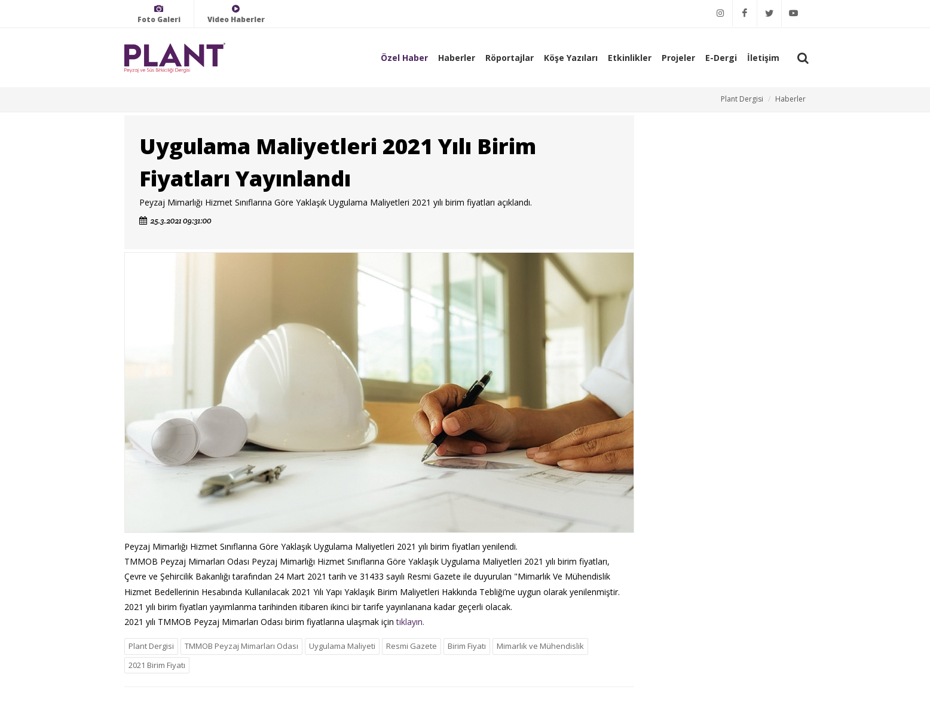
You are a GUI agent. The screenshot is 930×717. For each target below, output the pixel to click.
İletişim (763, 57)
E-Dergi (721, 57)
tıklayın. (410, 621)
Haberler (456, 57)
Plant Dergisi (742, 99)
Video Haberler (236, 14)
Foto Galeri (159, 14)
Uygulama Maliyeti (342, 646)
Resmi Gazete (411, 646)
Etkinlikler (629, 57)
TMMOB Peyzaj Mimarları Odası (241, 646)
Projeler (678, 57)
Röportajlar (509, 57)
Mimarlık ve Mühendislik (540, 646)
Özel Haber (404, 57)
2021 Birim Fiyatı (157, 665)
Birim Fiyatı (467, 646)
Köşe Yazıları (571, 57)
